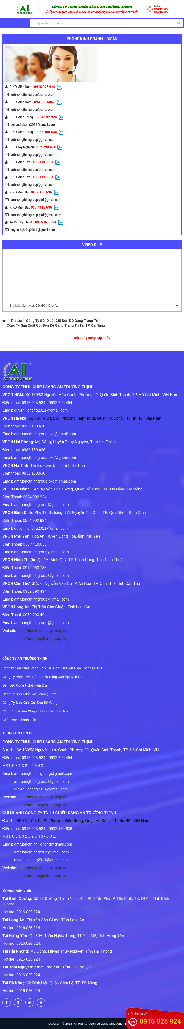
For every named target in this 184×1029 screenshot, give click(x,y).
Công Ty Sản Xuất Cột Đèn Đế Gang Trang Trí (62, 321)
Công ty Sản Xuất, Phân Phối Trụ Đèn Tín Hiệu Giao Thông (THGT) (53, 668)
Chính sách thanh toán (19, 720)
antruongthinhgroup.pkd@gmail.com (33, 200)
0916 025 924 (160, 1021)
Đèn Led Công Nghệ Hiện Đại (24, 685)
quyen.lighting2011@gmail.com (30, 124)
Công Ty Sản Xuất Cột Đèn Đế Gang (29, 703)
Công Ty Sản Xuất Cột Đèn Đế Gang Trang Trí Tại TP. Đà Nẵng (56, 325)
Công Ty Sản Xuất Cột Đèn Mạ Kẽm (29, 694)
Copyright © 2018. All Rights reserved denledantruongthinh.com (92, 1023)
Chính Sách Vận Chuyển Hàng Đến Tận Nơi (35, 711)
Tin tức (16, 321)
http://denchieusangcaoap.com (44, 631)
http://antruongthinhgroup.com (43, 639)
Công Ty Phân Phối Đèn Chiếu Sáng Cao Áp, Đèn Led (43, 677)
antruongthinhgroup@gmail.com (30, 94)
